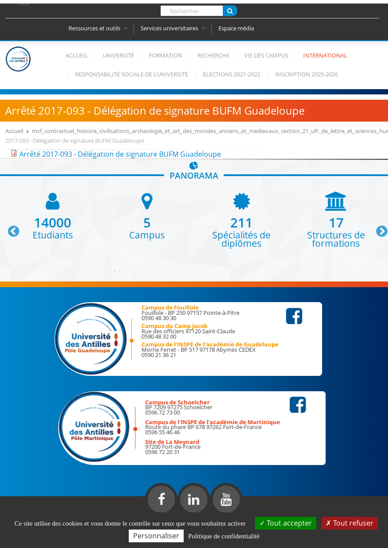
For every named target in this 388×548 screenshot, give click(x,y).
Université (118, 55)
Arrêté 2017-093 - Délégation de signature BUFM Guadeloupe (120, 154)
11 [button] (246, 271)
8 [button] (207, 271)
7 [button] (193, 271)
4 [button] (154, 271)
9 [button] (220, 271)
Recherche (213, 55)
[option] (52, 215)
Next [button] (377, 228)
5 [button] (167, 271)
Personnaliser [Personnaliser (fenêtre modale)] (156, 536)
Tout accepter (285, 523)
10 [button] (233, 271)
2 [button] (127, 271)
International (325, 55)
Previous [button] (9, 228)
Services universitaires (173, 28)
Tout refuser (349, 523)
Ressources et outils (98, 28)
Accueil (76, 55)
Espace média (236, 28)
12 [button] (259, 271)
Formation (165, 55)
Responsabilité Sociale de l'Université (131, 74)
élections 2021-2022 (231, 74)
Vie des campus (266, 55)
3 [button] (141, 271)
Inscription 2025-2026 (306, 74)
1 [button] (114, 271)
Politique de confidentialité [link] (223, 536)
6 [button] (180, 271)
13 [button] (272, 271)
